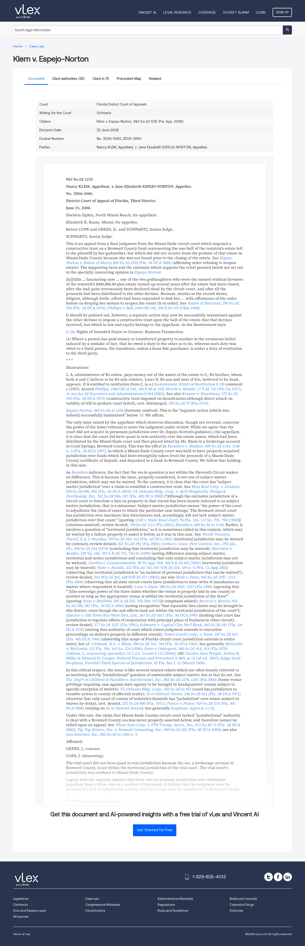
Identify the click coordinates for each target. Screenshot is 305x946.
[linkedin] (287, 877)
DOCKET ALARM (236, 12)
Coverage (207, 12)
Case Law (92, 898)
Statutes (236, 910)
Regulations (166, 904)
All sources (20, 916)
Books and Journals (243, 898)
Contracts (20, 904)
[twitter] (268, 877)
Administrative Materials (175, 898)
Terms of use (21, 934)
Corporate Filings (242, 904)
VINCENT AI (147, 12)
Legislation (21, 898)
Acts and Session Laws (29, 910)
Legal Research (177, 12)
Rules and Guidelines (173, 910)
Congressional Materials (102, 904)
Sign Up (282, 12)
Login (260, 12)
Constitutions (95, 910)
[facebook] (278, 877)
